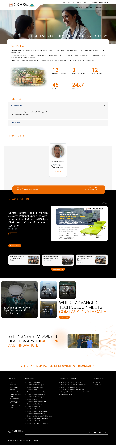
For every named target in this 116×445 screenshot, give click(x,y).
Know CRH (13, 385)
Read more (14, 234)
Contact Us (94, 2)
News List (97, 382)
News (73, 2)
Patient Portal (102, 2)
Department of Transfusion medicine (37, 423)
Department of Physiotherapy (35, 409)
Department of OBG (32, 399)
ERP (89, 2)
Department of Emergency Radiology (37, 418)
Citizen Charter (14, 387)
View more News (14, 246)
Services (89, 7)
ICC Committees (14, 399)
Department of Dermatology (35, 387)
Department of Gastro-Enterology (36, 392)
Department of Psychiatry (34, 406)
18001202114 (86, 366)
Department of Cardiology (34, 382)
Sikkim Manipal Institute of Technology (71, 382)
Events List (98, 385)
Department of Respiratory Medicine (37, 411)
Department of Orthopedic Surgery (36, 402)
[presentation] (102, 202)
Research (99, 7)
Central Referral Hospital (68, 394)
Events (79, 2)
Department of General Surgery (36, 414)
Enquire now (64, 317)
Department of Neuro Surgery (35, 397)
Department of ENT (32, 390)
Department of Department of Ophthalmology (39, 416)
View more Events (58, 269)
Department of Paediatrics (34, 404)
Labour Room (15, 123)
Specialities (78, 7)
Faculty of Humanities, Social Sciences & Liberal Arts (75, 392)
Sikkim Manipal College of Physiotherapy (72, 390)
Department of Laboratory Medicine (37, 421)
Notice (68, 2)
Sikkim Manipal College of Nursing (70, 387)
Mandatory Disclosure (16, 392)
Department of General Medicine (36, 394)
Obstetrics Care (16, 105)
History (12, 382)
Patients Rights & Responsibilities (14, 402)
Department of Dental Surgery (35, 385)
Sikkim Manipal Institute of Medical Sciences (73, 385)
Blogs (84, 2)
